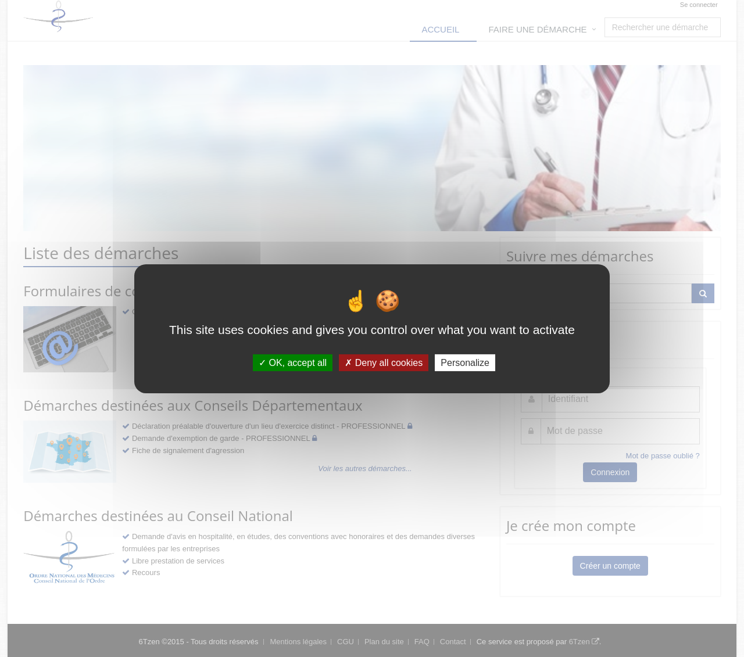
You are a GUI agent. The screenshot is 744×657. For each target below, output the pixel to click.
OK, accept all (293, 362)
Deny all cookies (384, 362)
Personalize (465, 362)
